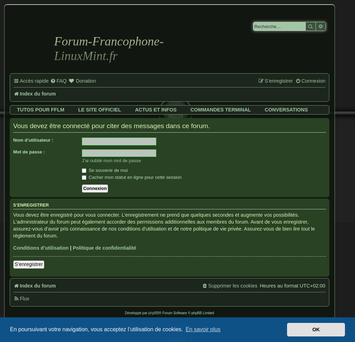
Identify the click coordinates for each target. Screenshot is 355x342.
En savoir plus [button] (202, 329)
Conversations (286, 109)
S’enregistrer (29, 264)
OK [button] (316, 329)
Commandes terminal (220, 109)
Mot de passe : (29, 152)
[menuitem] (58, 81)
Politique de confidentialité (104, 248)
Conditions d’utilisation (41, 248)
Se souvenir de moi (105, 170)
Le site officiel (99, 109)
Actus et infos (155, 109)
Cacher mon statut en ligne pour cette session (132, 177)
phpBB (153, 313)
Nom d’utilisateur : (33, 140)
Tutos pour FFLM (40, 109)
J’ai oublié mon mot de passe (111, 160)
